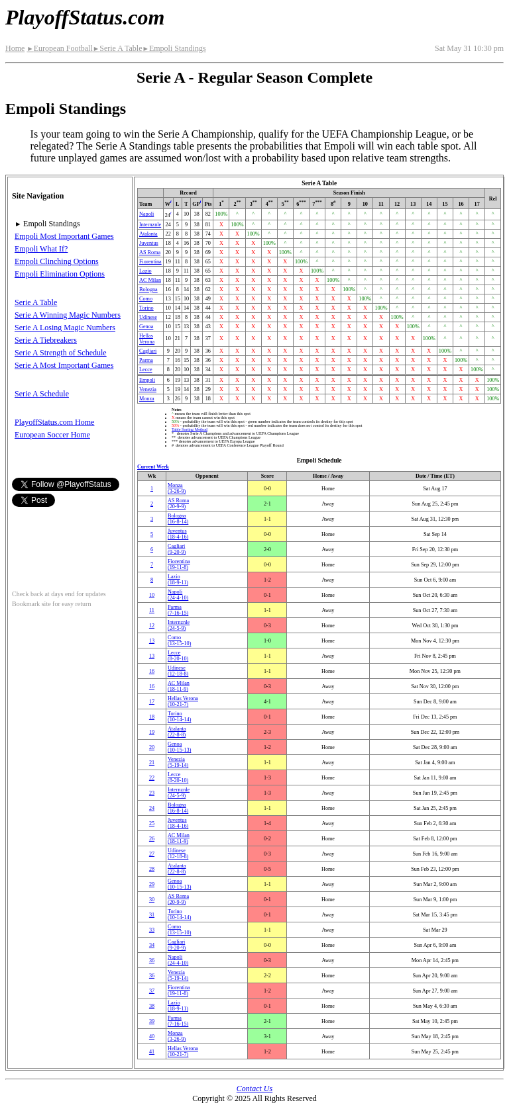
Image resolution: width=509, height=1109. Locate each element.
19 (151, 732)
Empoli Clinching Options (57, 261)
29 (151, 884)
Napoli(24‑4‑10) (178, 595)
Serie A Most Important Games (64, 365)
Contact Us (254, 1088)
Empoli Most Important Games (64, 236)
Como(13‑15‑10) (179, 640)
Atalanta (148, 234)
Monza (146, 399)
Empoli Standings (173, 48)
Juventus (148, 243)
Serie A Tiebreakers (46, 340)
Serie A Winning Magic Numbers (68, 315)
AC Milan (150, 280)
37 (151, 991)
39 (151, 1021)
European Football (59, 48)
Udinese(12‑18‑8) (178, 671)
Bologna (148, 289)
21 (151, 763)
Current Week (153, 467)
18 (151, 717)
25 (151, 823)
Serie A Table (117, 48)
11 (151, 610)
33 (151, 930)
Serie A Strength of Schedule (61, 352)
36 (151, 960)
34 (151, 945)
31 (151, 915)
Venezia (147, 389)
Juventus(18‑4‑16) (178, 534)
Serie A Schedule (42, 393)
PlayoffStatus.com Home (54, 422)
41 (151, 1052)
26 (151, 839)
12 (151, 626)
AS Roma (149, 252)
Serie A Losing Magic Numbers (65, 327)
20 (151, 747)
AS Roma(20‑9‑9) (178, 504)
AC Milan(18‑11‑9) (179, 686)
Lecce (145, 370)
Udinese (148, 317)
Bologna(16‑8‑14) (178, 519)
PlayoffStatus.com (84, 17)
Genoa (146, 327)
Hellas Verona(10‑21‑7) (183, 701)
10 (151, 595)
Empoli (147, 380)
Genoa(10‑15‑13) (179, 747)
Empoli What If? (41, 248)
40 (151, 1037)
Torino (146, 308)
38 (151, 1006)
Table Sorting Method (189, 429)
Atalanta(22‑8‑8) (177, 732)
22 (151, 778)
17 (151, 702)
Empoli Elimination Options (60, 274)
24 (151, 808)
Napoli (146, 214)
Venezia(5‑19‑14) (178, 762)
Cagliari (147, 351)
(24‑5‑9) (179, 625)
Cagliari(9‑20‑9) (177, 549)
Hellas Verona (146, 339)
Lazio (145, 271)
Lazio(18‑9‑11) (178, 580)
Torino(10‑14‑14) (179, 717)
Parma (146, 360)
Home (15, 48)
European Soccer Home (52, 434)
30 (151, 900)
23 (151, 793)
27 (151, 854)
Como (145, 299)
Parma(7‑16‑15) (178, 610)
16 (151, 671)
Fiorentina (150, 262)
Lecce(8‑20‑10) (178, 656)
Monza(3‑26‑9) (177, 488)
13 (151, 641)
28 (151, 869)
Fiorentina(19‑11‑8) (179, 564)
